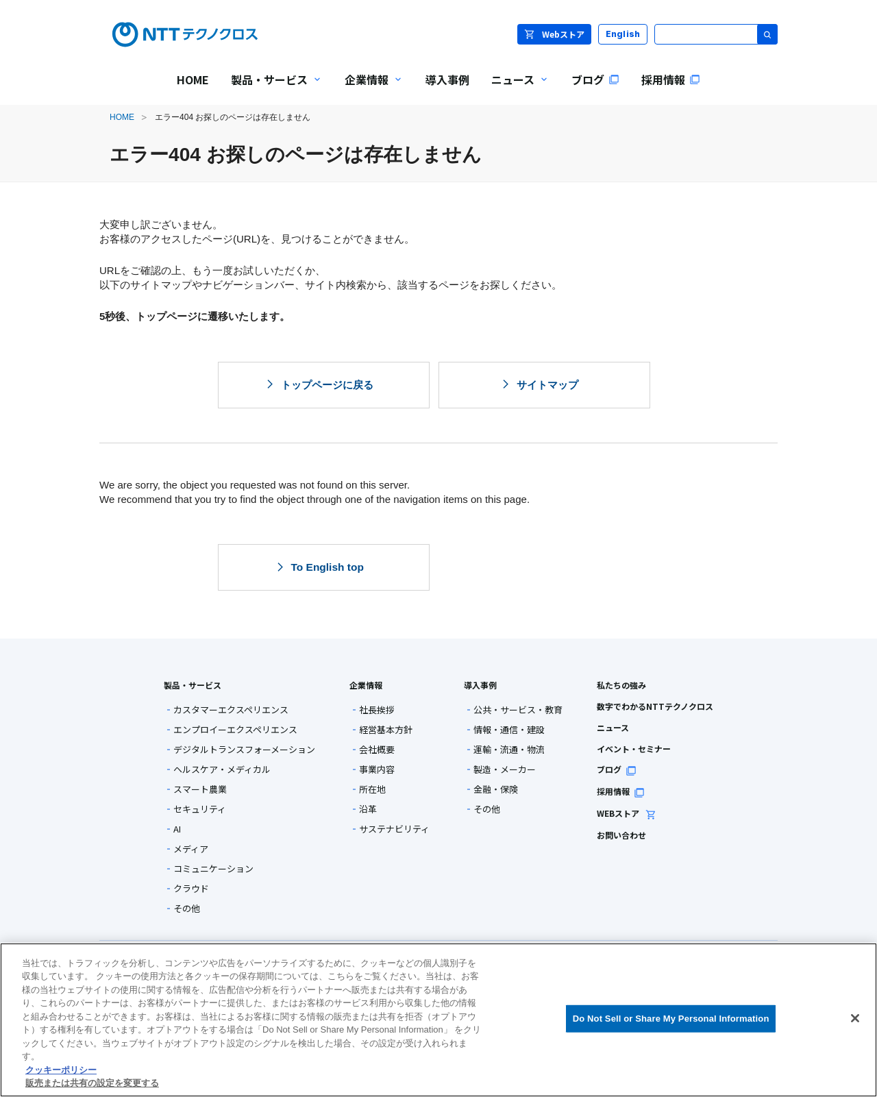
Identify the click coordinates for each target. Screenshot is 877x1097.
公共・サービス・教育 (518, 709)
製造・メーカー (504, 769)
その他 (186, 908)
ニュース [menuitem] (514, 88)
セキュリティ (199, 808)
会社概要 (377, 749)
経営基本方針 (385, 729)
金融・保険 (495, 789)
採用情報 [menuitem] (670, 79)
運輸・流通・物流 (509, 749)
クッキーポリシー (61, 1070)
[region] (438, 1020)
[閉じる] (855, 1018)
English (623, 34)
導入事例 (480, 685)
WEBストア (626, 813)
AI (177, 828)
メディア (190, 848)
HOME (122, 117)
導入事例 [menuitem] (447, 79)
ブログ (617, 769)
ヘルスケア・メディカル (222, 769)
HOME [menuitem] (193, 79)
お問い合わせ (621, 835)
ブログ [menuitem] (595, 79)
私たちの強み (621, 685)
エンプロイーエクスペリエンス (235, 729)
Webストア (554, 34)
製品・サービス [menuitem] (271, 88)
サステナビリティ (394, 828)
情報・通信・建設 (509, 729)
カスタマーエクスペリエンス (230, 709)
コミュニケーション (213, 868)
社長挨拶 (377, 709)
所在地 (372, 789)
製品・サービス (192, 685)
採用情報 (621, 791)
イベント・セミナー (634, 748)
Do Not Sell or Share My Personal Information (671, 1018)
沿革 (368, 808)
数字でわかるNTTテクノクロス (655, 706)
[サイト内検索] (716, 34)
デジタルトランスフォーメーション (244, 749)
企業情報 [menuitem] (369, 88)
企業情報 (365, 685)
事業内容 (377, 769)
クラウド (191, 888)
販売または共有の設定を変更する (92, 1083)
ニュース (613, 727)
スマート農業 (200, 789)
